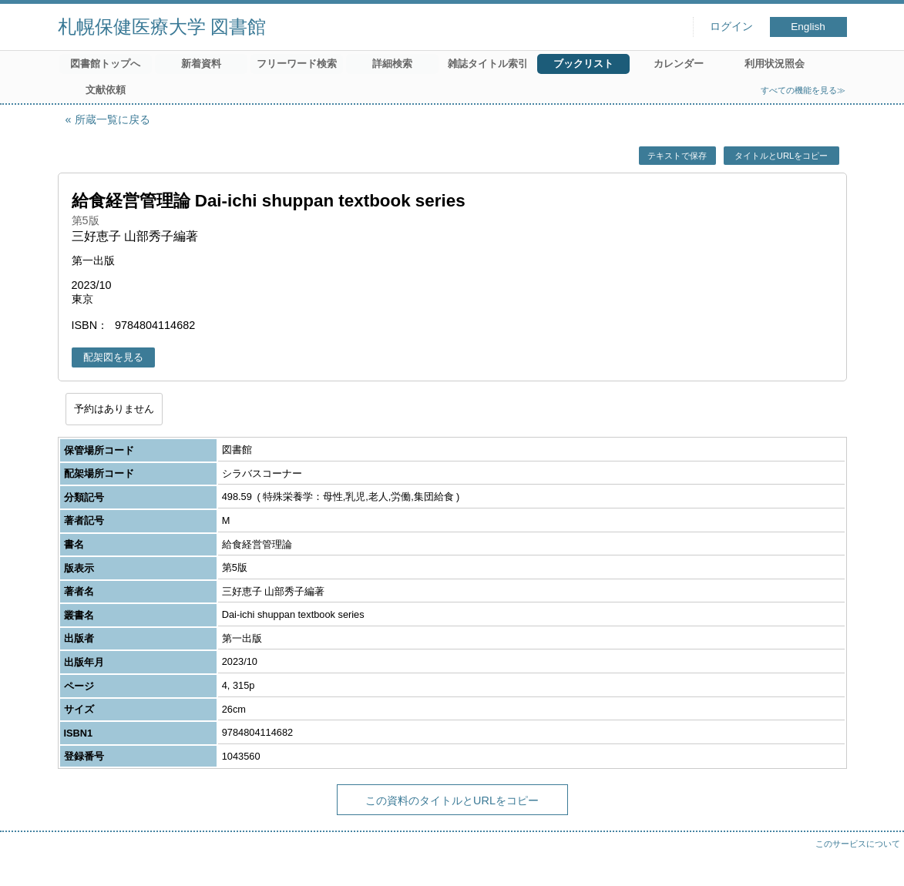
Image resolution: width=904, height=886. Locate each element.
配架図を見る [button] (113, 357)
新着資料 (201, 63)
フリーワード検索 (297, 63)
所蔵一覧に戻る (112, 119)
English (808, 26)
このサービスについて (857, 843)
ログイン (731, 26)
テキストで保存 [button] (677, 155)
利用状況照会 (774, 63)
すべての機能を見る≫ (803, 90)
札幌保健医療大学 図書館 (162, 26)
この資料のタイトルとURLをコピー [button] (452, 800)
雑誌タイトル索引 (488, 63)
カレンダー (679, 63)
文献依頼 (106, 90)
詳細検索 (392, 63)
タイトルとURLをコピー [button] (781, 155)
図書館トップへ (105, 63)
